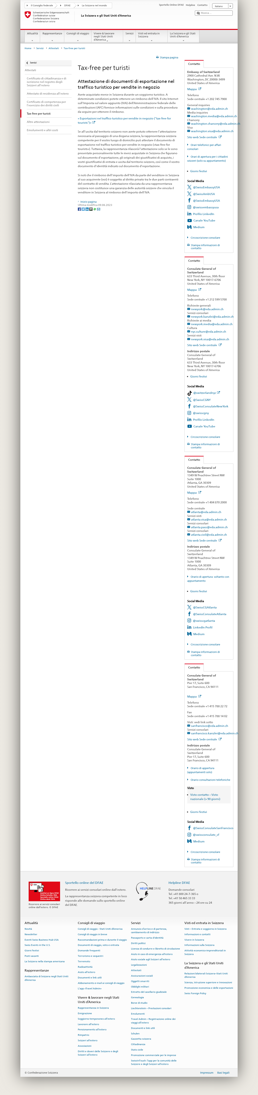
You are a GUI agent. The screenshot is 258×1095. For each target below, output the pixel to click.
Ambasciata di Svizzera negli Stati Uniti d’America (46, 978)
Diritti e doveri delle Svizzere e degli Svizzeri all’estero (98, 1053)
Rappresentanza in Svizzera (93, 1007)
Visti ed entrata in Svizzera (151, 37)
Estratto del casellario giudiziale (149, 992)
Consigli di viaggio (77, 37)
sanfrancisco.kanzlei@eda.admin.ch (214, 733)
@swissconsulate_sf (206, 834)
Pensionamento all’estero (92, 1029)
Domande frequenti (89, 950)
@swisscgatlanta (204, 620)
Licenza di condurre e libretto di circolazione (155, 948)
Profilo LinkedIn (203, 214)
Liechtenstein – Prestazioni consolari (151, 1008)
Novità (28, 928)
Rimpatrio (83, 1035)
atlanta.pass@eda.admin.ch (209, 527)
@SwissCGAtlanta (205, 607)
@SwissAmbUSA (204, 194)
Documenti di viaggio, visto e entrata (98, 945)
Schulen (135, 1033)
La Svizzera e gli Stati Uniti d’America (183, 37)
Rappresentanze (52, 37)
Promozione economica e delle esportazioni (208, 987)
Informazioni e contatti (197, 934)
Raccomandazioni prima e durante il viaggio (102, 939)
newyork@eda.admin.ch (207, 309)
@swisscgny (201, 413)
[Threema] (91, 208)
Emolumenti (138, 1013)
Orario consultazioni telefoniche (210, 779)
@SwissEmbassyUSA (206, 187)
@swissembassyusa (206, 207)
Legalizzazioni (139, 964)
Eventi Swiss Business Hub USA (42, 939)
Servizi (129, 37)
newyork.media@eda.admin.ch (212, 324)
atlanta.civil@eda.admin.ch (209, 534)
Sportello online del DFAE (84, 883)
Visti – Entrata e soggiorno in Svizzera (205, 928)
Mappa (194, 89)
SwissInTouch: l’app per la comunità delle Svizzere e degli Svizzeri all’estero (154, 1062)
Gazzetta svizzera (141, 1038)
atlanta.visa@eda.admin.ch (209, 519)
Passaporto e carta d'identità (147, 937)
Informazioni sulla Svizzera (199, 945)
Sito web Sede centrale (204, 137)
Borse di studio (139, 1002)
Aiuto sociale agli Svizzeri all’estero (150, 959)
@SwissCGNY (202, 400)
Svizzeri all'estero (87, 1040)
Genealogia (137, 997)
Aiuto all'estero (86, 972)
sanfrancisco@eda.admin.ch (209, 725)
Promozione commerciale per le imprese (153, 1055)
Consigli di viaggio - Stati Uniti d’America (100, 928)
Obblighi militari (140, 986)
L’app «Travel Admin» (90, 988)
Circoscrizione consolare (205, 237)
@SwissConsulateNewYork (210, 406)
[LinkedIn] (87, 208)
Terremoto (84, 961)
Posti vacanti (32, 956)
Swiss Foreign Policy (195, 993)
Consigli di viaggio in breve (92, 934)
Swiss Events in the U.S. (37, 945)
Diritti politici (138, 943)
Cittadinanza (138, 1044)
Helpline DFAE (179, 883)
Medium (199, 227)
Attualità (32, 37)
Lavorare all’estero (88, 1024)
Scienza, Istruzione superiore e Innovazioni (208, 982)
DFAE (67, 5)
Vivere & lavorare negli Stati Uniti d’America (107, 37)
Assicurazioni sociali (142, 975)
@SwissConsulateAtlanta (209, 614)
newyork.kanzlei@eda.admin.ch (212, 316)
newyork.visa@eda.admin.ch (210, 339)
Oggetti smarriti (140, 981)
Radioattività (85, 966)
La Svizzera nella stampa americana (45, 961)
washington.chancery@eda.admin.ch (215, 123)
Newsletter (31, 934)
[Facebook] (80, 208)
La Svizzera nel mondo (94, 5)
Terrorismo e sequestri (90, 956)
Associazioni (84, 1045)
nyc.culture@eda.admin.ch (208, 331)
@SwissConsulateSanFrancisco (213, 828)
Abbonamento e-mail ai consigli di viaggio (101, 983)
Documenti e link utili (90, 977)
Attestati (54, 48)
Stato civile (137, 1049)
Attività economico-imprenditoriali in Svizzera (205, 952)
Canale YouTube (204, 220)
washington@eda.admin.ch (209, 108)
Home (28, 48)
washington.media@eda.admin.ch (214, 116)
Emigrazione (85, 1013)
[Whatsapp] (95, 208)
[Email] (98, 208)
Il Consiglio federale (42, 5)
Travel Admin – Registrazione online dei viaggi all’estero (153, 1021)
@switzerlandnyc (206, 392)
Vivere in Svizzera (194, 939)
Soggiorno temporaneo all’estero (96, 1018)
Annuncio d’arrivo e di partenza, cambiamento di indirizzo (149, 930)
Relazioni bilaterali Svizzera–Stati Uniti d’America (206, 975)
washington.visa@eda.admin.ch (212, 131)
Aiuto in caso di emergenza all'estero (152, 954)
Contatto (192, 63)
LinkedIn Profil (202, 627)
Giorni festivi (198, 171)
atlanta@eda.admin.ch (206, 512)
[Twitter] (83, 208)
